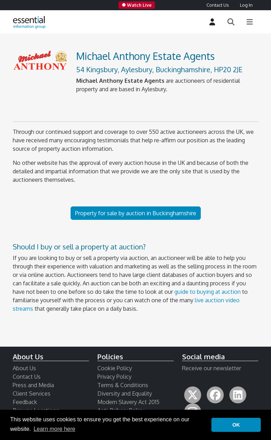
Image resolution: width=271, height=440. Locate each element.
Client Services (31, 393)
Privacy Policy (114, 376)
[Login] (212, 22)
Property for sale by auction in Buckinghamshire (135, 213)
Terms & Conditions (122, 385)
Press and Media (33, 385)
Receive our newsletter (211, 368)
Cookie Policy (114, 368)
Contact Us (217, 5)
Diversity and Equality (124, 393)
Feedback (25, 401)
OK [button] (236, 425)
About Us (24, 368)
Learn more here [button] (54, 429)
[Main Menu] (249, 22)
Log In (246, 5)
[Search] (231, 22)
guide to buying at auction (207, 291)
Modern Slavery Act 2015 (128, 401)
